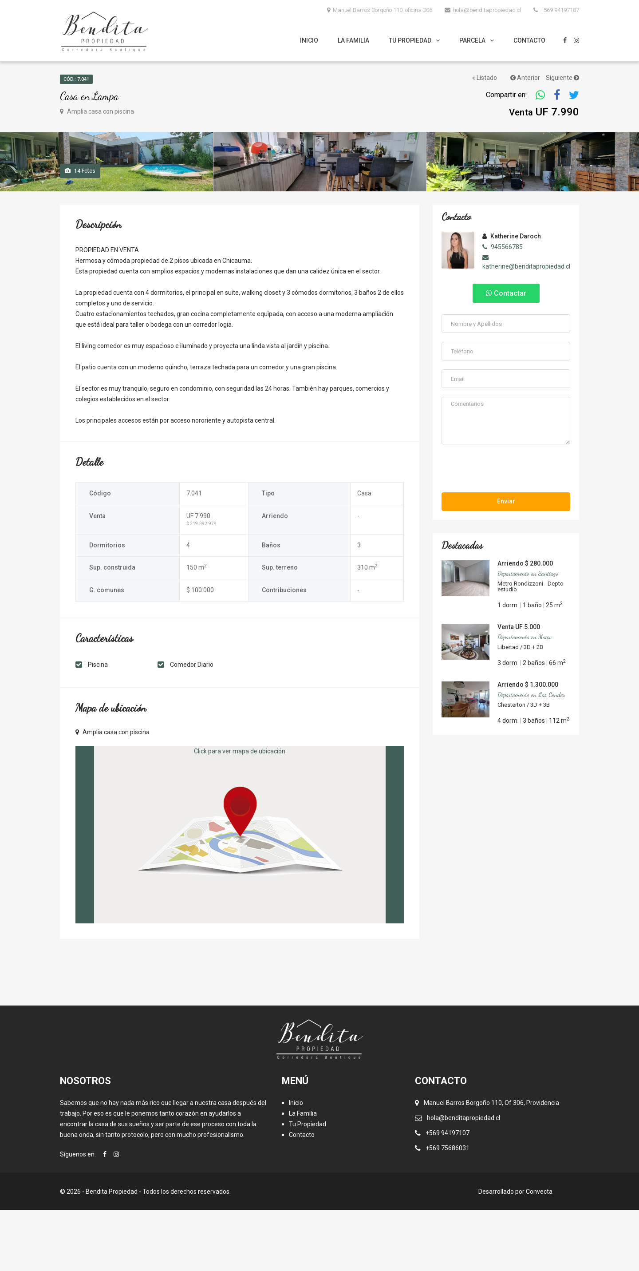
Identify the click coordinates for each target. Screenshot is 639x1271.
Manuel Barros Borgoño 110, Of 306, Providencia (491, 1163)
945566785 (502, 307)
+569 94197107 (556, 10)
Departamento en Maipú (524, 697)
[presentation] (506, 530)
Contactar (506, 354)
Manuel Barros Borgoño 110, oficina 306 (379, 10)
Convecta (539, 1252)
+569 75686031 (447, 1208)
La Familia (353, 40)
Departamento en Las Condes (531, 755)
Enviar (506, 561)
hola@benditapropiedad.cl (483, 10)
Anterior (525, 77)
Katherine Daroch (511, 297)
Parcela (472, 40)
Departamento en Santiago (528, 633)
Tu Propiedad (410, 40)
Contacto (529, 40)
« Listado (484, 77)
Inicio (309, 40)
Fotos (80, 232)
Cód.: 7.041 (76, 79)
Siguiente (562, 77)
